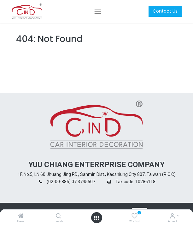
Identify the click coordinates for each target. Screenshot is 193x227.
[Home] (21, 216)
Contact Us (165, 11)
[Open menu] (96, 218)
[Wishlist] (134, 216)
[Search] (58, 216)
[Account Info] (172, 216)
